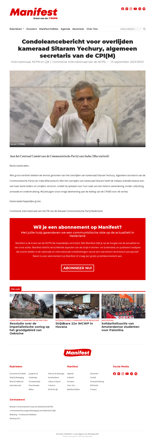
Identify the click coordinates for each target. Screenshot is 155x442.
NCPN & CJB (53, 389)
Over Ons (71, 385)
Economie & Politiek (18, 373)
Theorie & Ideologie (56, 373)
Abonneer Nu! (77, 268)
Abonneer (78, 29)
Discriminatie (34, 385)
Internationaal (15, 385)
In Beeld (70, 377)
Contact (93, 389)
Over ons (92, 29)
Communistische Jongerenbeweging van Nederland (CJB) (33, 410)
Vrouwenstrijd (34, 381)
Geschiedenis (53, 377)
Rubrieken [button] (16, 29)
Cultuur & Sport (54, 381)
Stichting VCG (15, 418)
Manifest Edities (48, 29)
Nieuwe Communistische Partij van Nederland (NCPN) (31, 406)
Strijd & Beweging (17, 377)
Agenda (65, 29)
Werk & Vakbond (16, 381)
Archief (93, 377)
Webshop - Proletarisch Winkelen (23, 414)
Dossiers (31, 29)
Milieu (31, 389)
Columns (51, 385)
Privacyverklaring (97, 381)
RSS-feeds (94, 385)
